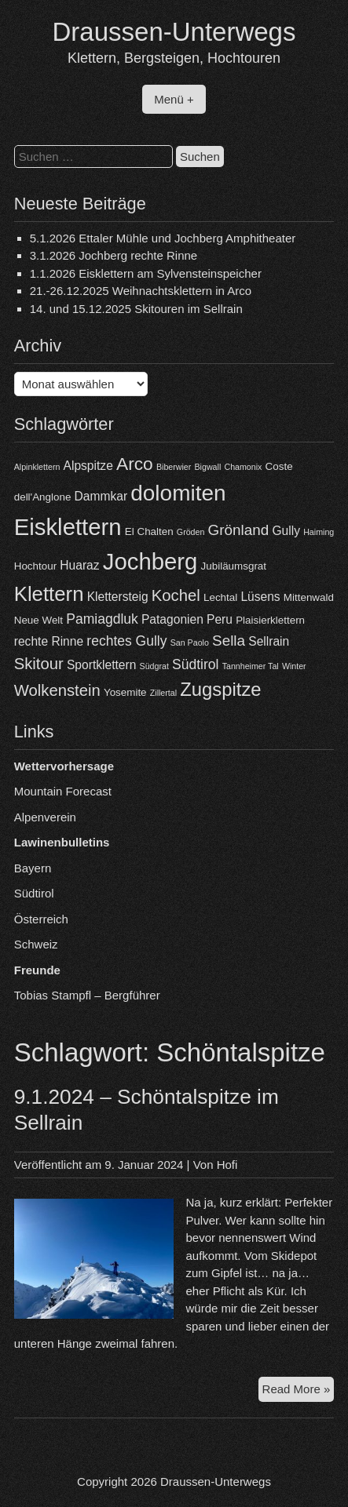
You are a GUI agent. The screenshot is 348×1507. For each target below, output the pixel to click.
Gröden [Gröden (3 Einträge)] (191, 532)
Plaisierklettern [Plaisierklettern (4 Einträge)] (270, 620)
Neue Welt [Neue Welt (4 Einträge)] (38, 620)
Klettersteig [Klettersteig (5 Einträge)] (117, 596)
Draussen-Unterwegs (174, 31)
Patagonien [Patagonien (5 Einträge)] (172, 619)
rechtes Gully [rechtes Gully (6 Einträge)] (126, 641)
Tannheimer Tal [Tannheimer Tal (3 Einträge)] (250, 666)
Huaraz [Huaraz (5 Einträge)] (79, 565)
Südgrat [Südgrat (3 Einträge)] (154, 666)
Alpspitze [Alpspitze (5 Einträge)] (88, 465)
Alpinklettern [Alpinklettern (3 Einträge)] (37, 466)
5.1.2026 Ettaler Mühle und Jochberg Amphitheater (163, 238)
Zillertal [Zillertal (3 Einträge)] (163, 692)
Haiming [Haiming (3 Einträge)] (318, 532)
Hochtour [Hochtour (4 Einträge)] (35, 566)
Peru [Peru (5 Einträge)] (220, 619)
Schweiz (36, 944)
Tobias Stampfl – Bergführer (87, 995)
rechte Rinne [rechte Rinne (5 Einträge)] (48, 641)
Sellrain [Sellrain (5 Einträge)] (268, 641)
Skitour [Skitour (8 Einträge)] (39, 663)
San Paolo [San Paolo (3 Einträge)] (189, 642)
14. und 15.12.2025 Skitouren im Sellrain (136, 308)
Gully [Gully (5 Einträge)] (286, 530)
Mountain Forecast (63, 791)
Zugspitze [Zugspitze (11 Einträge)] (220, 689)
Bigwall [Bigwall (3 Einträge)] (208, 466)
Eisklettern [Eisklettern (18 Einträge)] (68, 527)
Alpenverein (45, 817)
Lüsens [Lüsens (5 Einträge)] (260, 596)
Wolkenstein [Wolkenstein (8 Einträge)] (57, 690)
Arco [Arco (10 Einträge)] (134, 463)
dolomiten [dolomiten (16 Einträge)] (177, 493)
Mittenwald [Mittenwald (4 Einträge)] (309, 597)
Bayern (33, 868)
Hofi (227, 1164)
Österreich (41, 919)
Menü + (173, 99)
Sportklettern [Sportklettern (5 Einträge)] (101, 665)
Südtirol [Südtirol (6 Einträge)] (195, 664)
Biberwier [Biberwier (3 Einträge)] (173, 466)
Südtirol (34, 893)
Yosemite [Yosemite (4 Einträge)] (125, 692)
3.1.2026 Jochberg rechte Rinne (113, 255)
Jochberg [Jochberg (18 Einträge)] (150, 561)
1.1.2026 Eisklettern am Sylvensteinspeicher (146, 273)
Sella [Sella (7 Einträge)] (228, 640)
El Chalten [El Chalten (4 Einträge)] (149, 531)
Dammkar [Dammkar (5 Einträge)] (101, 496)
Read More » (298, 1391)
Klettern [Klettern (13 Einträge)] (49, 594)
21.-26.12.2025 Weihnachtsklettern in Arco (140, 290)
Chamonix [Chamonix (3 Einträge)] (243, 466)
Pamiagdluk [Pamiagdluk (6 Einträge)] (102, 619)
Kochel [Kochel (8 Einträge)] (176, 595)
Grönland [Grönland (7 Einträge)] (238, 530)
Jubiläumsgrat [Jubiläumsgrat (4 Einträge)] (233, 566)
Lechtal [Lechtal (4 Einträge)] (220, 597)
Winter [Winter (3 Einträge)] (294, 666)
